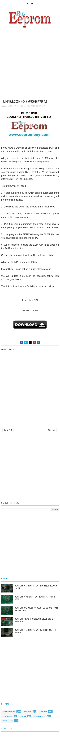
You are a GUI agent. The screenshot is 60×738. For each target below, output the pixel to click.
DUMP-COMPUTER (8, 711)
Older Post (51, 430)
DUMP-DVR (43, 711)
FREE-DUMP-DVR (38, 106)
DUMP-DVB (27, 711)
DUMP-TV (23, 716)
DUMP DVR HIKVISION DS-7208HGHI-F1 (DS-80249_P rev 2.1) (36, 587)
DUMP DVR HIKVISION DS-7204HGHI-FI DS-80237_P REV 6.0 (35, 631)
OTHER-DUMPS (7, 720)
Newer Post (8, 430)
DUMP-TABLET (7, 716)
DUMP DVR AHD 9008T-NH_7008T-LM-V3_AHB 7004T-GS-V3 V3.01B (37, 609)
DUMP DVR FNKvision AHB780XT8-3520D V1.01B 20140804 (34, 620)
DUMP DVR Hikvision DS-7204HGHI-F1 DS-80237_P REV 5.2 (35, 598)
